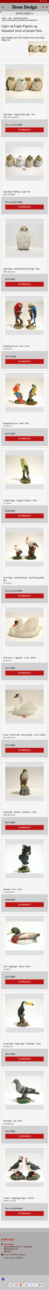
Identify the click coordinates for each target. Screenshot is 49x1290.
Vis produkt (24, 130)
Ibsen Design (24, 7)
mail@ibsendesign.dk (18, 1255)
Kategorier (24, 13)
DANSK (43, 1)
